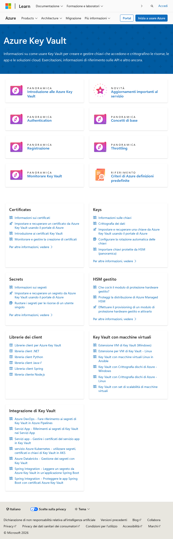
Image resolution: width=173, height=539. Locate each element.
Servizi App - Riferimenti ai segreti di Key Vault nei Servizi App (46, 431)
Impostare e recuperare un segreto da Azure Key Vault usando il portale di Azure (45, 295)
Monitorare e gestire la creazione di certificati (46, 239)
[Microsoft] (8, 6)
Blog (135, 520)
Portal (127, 18)
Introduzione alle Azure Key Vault (49, 93)
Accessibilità (131, 526)
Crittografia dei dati (111, 224)
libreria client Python (29, 357)
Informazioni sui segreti (31, 287)
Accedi (163, 6)
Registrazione (38, 148)
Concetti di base (124, 120)
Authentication (39, 120)
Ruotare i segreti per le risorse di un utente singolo (44, 305)
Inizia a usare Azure (151, 18)
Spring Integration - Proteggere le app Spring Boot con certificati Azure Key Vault (46, 481)
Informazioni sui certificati (32, 218)
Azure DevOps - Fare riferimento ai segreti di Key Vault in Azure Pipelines (45, 421)
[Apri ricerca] (152, 6)
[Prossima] (142, 6)
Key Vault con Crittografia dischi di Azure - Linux (127, 379)
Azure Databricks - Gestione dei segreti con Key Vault (45, 461)
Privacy (9, 526)
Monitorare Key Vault (44, 176)
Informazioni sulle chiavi (114, 218)
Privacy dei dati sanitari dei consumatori (49, 526)
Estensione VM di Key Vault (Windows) (124, 345)
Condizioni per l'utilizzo (101, 526)
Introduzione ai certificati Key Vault (39, 233)
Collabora (153, 520)
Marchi (153, 526)
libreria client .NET (27, 351)
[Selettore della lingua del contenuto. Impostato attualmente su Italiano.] (13, 509)
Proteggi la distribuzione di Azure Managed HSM (128, 299)
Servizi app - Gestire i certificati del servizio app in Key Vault (47, 441)
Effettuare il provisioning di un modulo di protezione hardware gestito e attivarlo (126, 309)
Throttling (119, 148)
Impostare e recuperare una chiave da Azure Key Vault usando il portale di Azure (128, 231)
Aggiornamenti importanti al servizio (134, 93)
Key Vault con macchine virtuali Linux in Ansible (125, 359)
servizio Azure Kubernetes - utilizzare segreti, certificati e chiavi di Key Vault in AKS (45, 451)
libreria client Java (27, 363)
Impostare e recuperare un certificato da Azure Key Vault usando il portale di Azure (47, 226)
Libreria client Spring (29, 369)
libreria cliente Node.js (30, 374)
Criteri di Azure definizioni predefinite (132, 178)
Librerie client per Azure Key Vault (38, 345)
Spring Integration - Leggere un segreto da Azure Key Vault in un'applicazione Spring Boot (47, 471)
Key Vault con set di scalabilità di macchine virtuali (127, 389)
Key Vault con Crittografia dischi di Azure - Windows (127, 369)
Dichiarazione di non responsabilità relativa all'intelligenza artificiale (49, 520)
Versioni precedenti (114, 520)
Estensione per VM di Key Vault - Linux (125, 351)
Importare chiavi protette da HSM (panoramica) (121, 251)
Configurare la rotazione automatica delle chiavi (126, 241)
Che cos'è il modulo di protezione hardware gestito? (128, 289)
